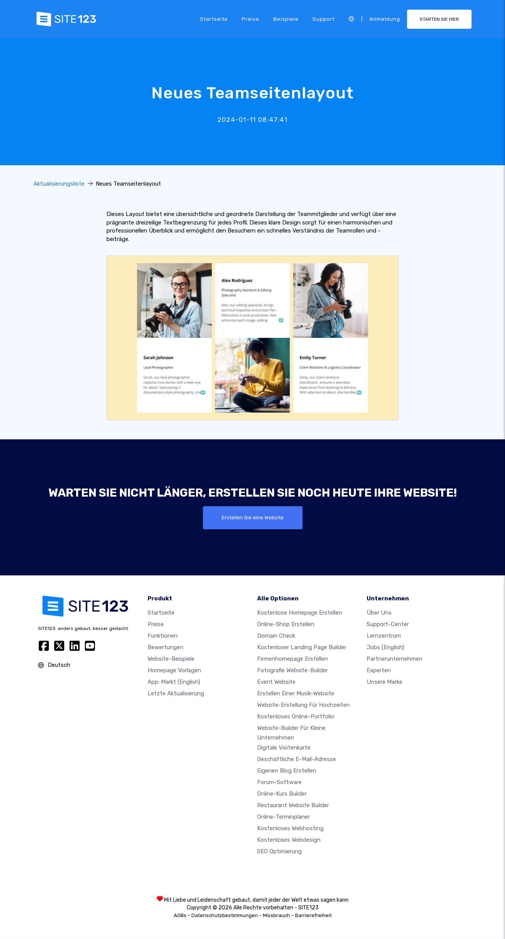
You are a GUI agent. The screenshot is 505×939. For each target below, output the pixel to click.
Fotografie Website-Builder (292, 670)
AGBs (180, 916)
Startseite (214, 19)
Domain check (276, 635)
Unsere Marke (384, 681)
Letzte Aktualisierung (176, 693)
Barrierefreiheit (313, 916)
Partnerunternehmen (394, 658)
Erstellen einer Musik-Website (295, 693)
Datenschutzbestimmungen (224, 916)
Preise (250, 19)
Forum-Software (279, 782)
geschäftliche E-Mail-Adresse (296, 759)
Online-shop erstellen (285, 624)
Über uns (379, 612)
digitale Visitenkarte (284, 748)
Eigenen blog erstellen (286, 771)
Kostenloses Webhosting (290, 828)
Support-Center (388, 624)
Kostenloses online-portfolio (295, 716)
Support (323, 19)
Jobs (385, 647)
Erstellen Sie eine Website (253, 518)
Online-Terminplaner (283, 817)
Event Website (276, 681)
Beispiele (286, 19)
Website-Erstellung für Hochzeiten (303, 704)
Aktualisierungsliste (59, 183)
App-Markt (174, 681)
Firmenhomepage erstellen (292, 658)
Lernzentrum (384, 635)
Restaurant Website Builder (293, 805)
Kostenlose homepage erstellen (299, 612)
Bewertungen (165, 647)
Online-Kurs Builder (282, 794)
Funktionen (163, 635)
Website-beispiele (171, 658)
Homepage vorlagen (174, 670)
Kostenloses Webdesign (289, 840)
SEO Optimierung (279, 851)
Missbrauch (276, 916)
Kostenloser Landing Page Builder (301, 647)
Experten (379, 670)
